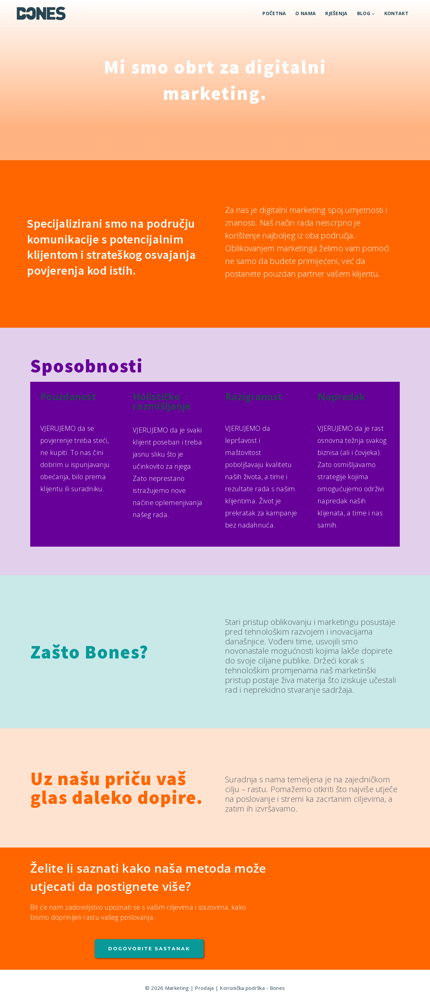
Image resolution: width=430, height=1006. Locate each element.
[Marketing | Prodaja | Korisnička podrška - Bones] (41, 13)
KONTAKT (396, 13)
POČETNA (274, 13)
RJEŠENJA (336, 13)
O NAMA (305, 13)
